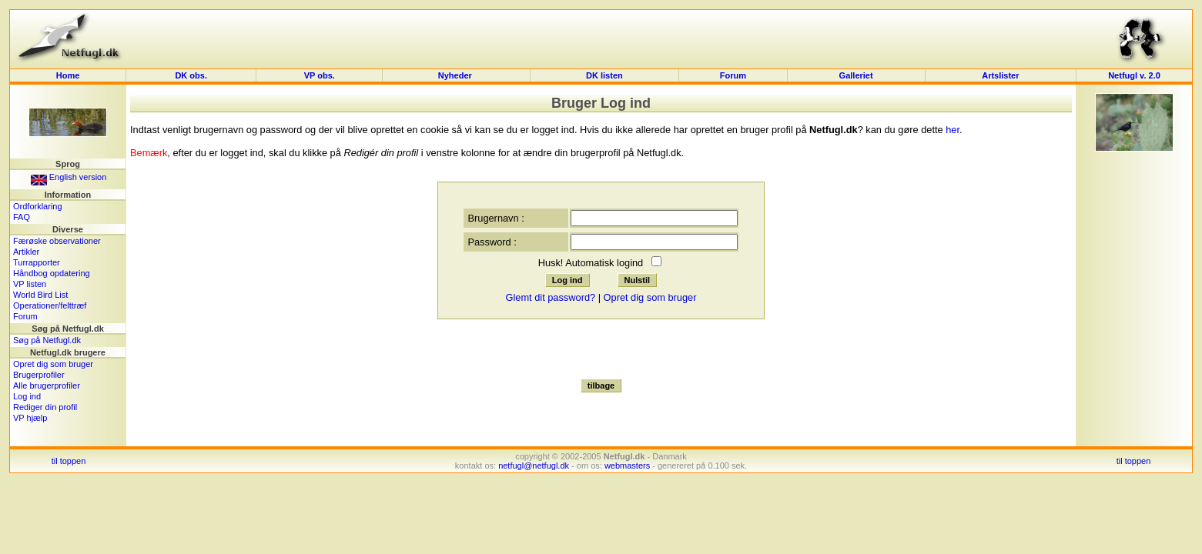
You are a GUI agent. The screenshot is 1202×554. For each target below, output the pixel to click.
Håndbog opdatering (51, 273)
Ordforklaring (37, 206)
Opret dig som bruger (53, 364)
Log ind (27, 396)
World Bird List (40, 294)
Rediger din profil (45, 407)
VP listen (29, 284)
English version (69, 177)
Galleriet (856, 75)
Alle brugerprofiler (46, 385)
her (952, 129)
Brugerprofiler (39, 374)
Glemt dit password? (550, 297)
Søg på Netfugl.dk (47, 340)
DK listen (604, 75)
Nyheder (456, 75)
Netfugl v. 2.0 (1134, 75)
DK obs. (191, 75)
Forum (733, 75)
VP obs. (319, 75)
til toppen (69, 461)
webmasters (627, 465)
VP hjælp (30, 417)
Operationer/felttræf (49, 305)
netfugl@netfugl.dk (533, 465)
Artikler (26, 251)
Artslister (1000, 75)
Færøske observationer (57, 240)
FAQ (21, 217)
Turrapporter (36, 262)
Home (68, 75)
